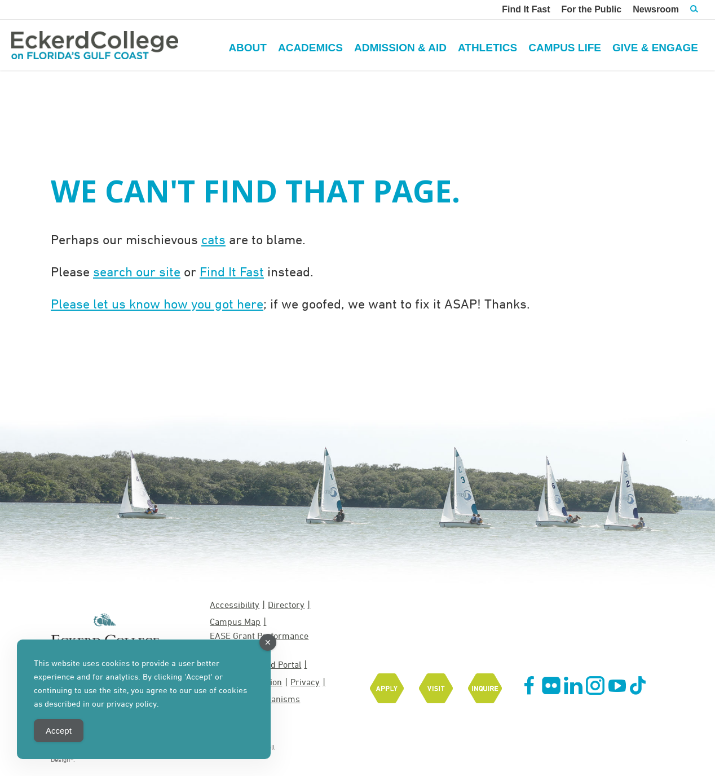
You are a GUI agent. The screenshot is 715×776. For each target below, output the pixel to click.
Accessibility (234, 604)
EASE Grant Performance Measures (259, 641)
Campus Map (235, 621)
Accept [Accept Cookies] (59, 730)
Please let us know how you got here (157, 303)
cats (213, 239)
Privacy (305, 682)
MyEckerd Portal (269, 664)
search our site (136, 271)
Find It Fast (232, 271)
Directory (286, 604)
